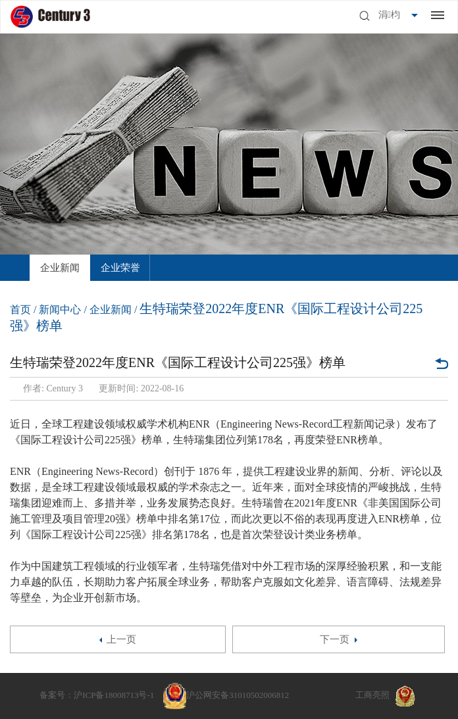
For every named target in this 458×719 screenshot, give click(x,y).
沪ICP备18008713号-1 (114, 695)
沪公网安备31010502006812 (237, 695)
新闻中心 (60, 309)
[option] (60, 268)
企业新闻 (60, 267)
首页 (20, 309)
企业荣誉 (120, 267)
